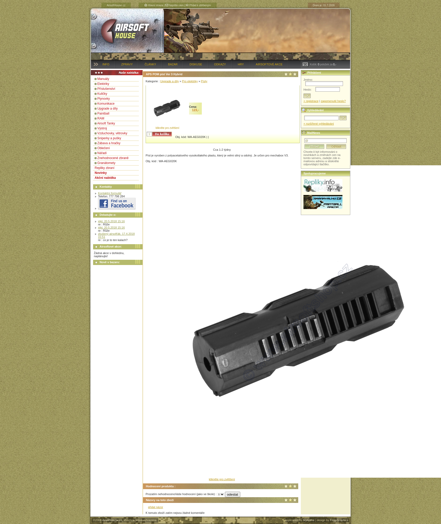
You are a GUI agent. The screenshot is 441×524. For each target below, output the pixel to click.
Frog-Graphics (339, 520)
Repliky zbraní (104, 168)
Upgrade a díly (107, 108)
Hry (241, 64)
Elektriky (103, 84)
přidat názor (155, 507)
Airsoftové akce (269, 64)
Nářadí (102, 153)
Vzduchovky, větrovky (112, 133)
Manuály (103, 79)
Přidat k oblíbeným (198, 5)
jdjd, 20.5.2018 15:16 (111, 221)
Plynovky (103, 98)
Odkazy (220, 64)
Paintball (103, 113)
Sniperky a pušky (109, 138)
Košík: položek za (319, 64)
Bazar (173, 64)
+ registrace (311, 101)
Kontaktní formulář (109, 193)
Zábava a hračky (108, 143)
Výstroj (102, 128)
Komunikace (105, 103)
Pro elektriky (190, 81)
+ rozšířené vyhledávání (318, 123)
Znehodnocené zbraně (112, 158)
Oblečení (103, 148)
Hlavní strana (153, 5)
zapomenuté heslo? (333, 101)
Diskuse (196, 64)
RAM (100, 118)
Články (150, 64)
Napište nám (174, 5)
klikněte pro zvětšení (167, 128)
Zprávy (127, 64)
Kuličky (102, 94)
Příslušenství (106, 89)
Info (105, 64)
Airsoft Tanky (106, 123)
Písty (204, 81)
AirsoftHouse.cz (112, 520)
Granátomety (106, 163)
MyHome (309, 520)
